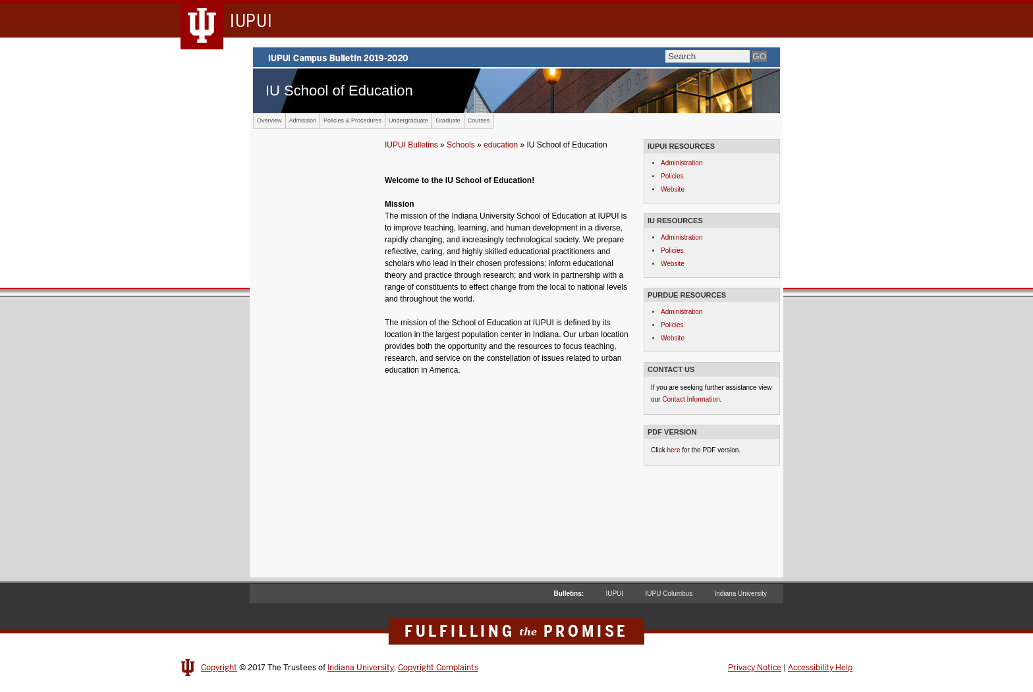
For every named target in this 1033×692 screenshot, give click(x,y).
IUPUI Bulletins (411, 144)
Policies (672, 176)
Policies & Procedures (352, 120)
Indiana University (741, 593)
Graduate (448, 120)
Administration (681, 163)
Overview (269, 120)
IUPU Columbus (668, 593)
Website (672, 189)
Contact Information (690, 399)
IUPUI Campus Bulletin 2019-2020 (516, 57)
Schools (461, 144)
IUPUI (614, 593)
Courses (479, 120)
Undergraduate (408, 120)
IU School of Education (339, 90)
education (501, 144)
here (673, 450)
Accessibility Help (820, 667)
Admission (303, 120)
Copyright (219, 667)
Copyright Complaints (438, 667)
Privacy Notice (754, 667)
